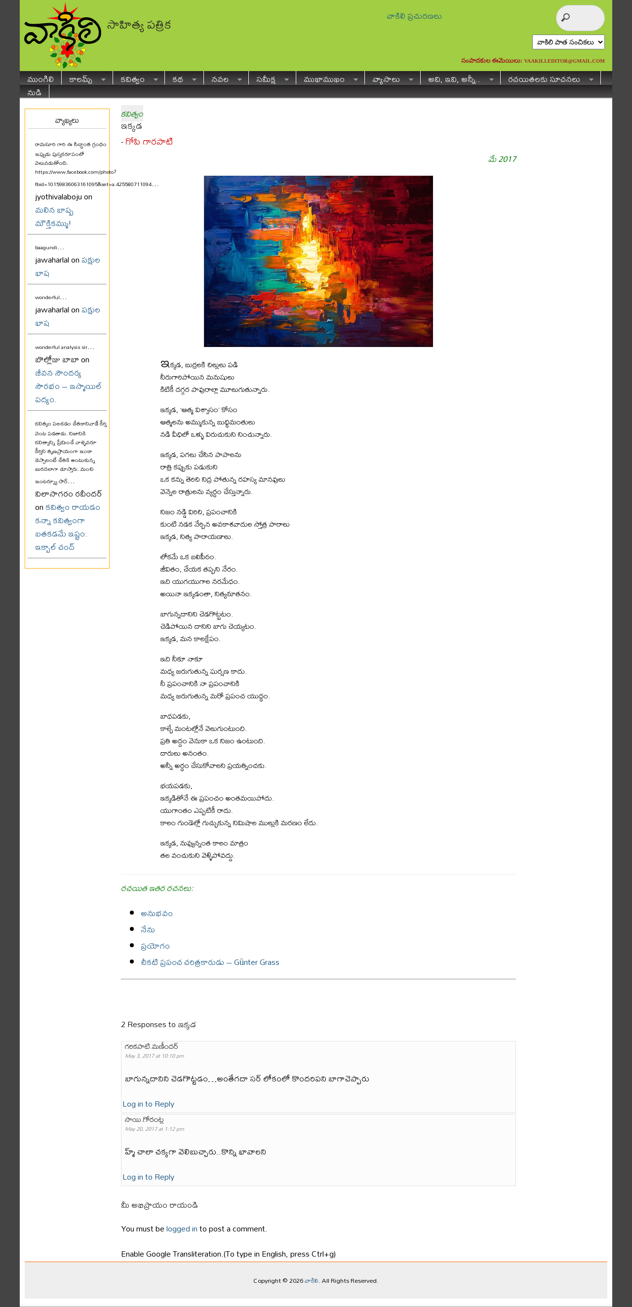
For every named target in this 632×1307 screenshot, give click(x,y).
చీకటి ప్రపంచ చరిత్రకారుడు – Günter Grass (210, 962)
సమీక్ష (269, 77)
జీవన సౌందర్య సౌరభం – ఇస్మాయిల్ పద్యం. (68, 385)
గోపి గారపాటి (149, 141)
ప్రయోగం (155, 945)
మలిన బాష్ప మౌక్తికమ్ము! (54, 216)
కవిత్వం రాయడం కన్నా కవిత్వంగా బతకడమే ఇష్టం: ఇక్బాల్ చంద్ (67, 527)
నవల (223, 77)
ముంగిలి (40, 77)
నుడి (34, 91)
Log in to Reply (148, 1103)
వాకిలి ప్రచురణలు (414, 15)
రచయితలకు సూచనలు (547, 77)
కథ (181, 77)
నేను (148, 929)
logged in (182, 1228)
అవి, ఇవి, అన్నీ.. (457, 77)
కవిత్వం (135, 77)
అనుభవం (157, 913)
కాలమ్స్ (84, 77)
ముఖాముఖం (327, 77)
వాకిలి (311, 1280)
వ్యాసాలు (389, 77)
